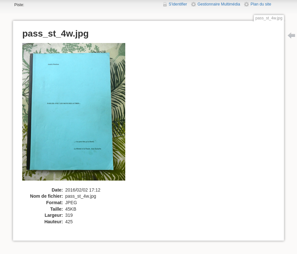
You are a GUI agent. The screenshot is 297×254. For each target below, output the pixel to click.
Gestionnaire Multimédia (219, 4)
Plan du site (261, 4)
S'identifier (178, 4)
